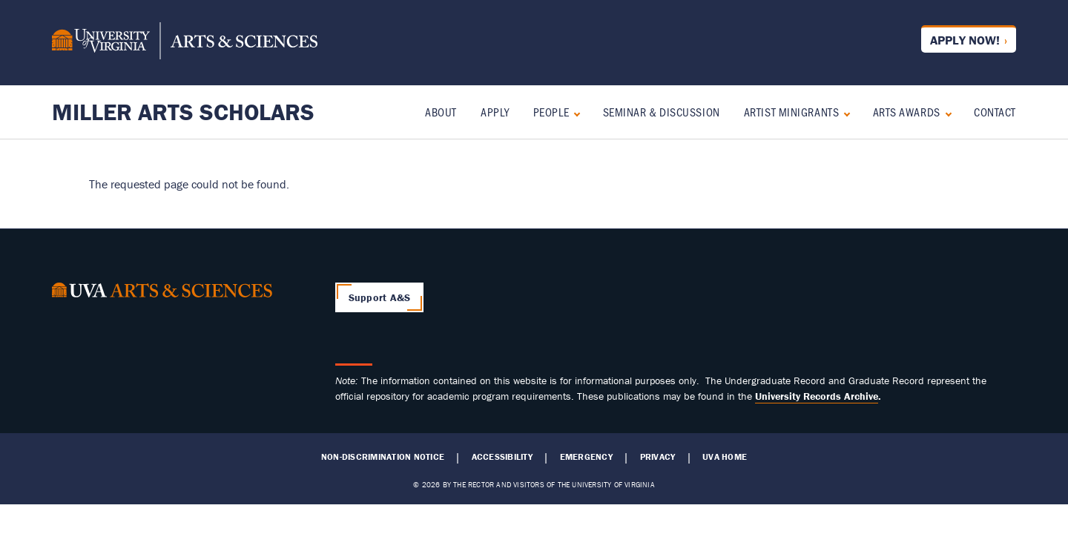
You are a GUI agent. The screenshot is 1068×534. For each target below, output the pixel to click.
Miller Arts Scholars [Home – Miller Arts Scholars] (183, 111)
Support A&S (380, 297)
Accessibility (502, 457)
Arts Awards (906, 111)
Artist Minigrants (792, 111)
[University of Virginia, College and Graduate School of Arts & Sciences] (184, 43)
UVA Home (724, 457)
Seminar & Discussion (661, 111)
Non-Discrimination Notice (382, 457)
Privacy (658, 457)
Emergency (586, 457)
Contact (995, 111)
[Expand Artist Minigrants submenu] (843, 112)
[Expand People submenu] (573, 112)
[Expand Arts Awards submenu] (945, 112)
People (551, 111)
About (441, 111)
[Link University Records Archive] (816, 396)
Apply (495, 111)
